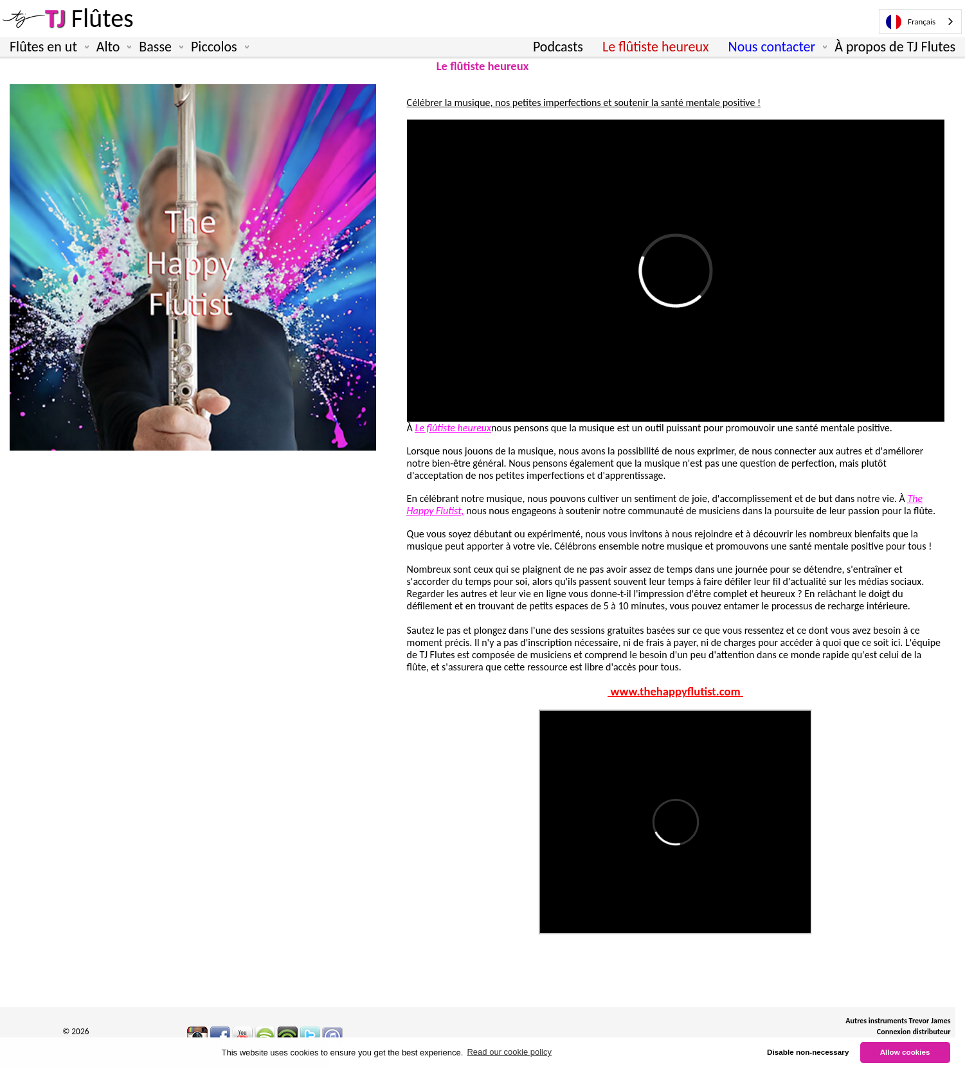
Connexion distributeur (914, 1031)
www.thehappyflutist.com (676, 691)
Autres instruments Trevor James (897, 1020)
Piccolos (217, 47)
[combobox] (920, 21)
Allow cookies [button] (905, 1052)
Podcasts (558, 46)
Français (910, 22)
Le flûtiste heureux (655, 46)
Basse (158, 47)
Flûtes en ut (47, 47)
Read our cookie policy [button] (509, 1052)
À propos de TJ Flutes (894, 46)
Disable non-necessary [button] (808, 1052)
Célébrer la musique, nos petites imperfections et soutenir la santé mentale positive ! (584, 102)
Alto (111, 47)
